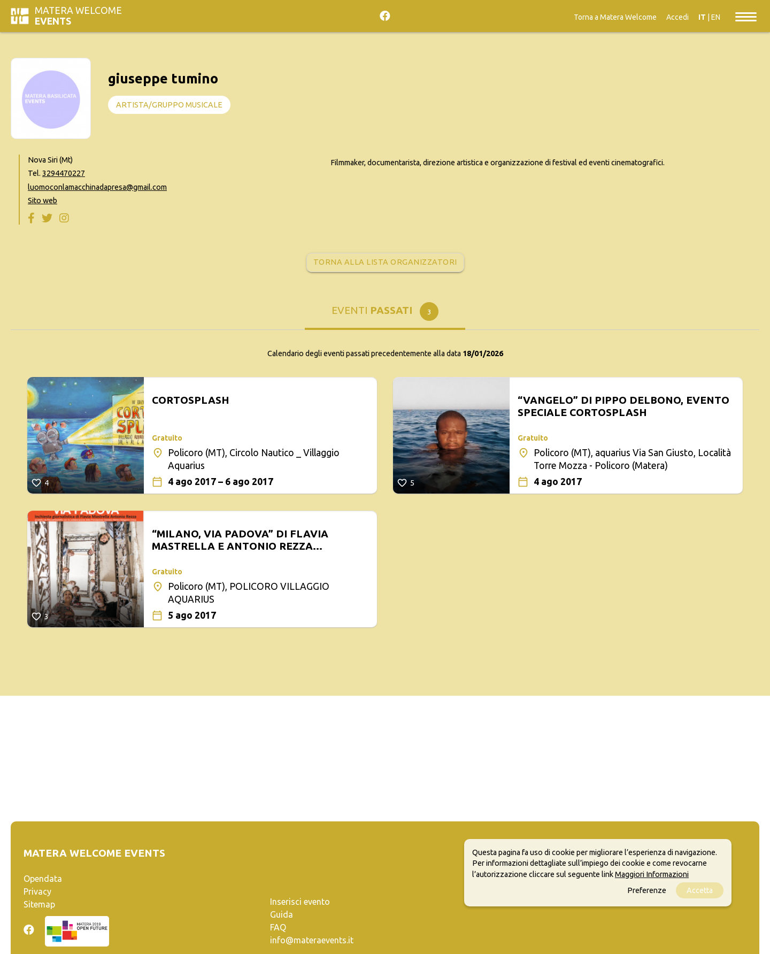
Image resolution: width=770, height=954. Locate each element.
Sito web (42, 200)
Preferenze (646, 890)
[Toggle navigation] (746, 16)
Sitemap (39, 904)
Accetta (700, 890)
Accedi (677, 17)
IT (702, 17)
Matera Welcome (78, 15)
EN (715, 17)
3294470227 (63, 173)
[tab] (385, 314)
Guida (281, 914)
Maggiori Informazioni (652, 874)
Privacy (37, 891)
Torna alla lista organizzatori (385, 262)
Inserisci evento (300, 901)
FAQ (278, 927)
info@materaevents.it (311, 940)
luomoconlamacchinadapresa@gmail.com (97, 187)
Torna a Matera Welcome (615, 17)
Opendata (43, 878)
